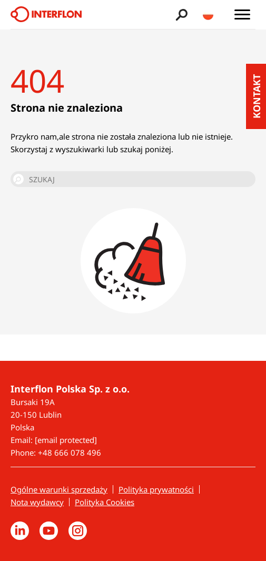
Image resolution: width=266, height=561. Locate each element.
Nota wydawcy (37, 502)
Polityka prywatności (156, 489)
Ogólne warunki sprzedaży (59, 489)
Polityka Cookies (104, 502)
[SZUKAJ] (133, 179)
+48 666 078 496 (69, 452)
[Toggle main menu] (242, 14)
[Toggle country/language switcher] (208, 14)
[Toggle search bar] (180, 14)
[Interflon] (46, 14)
